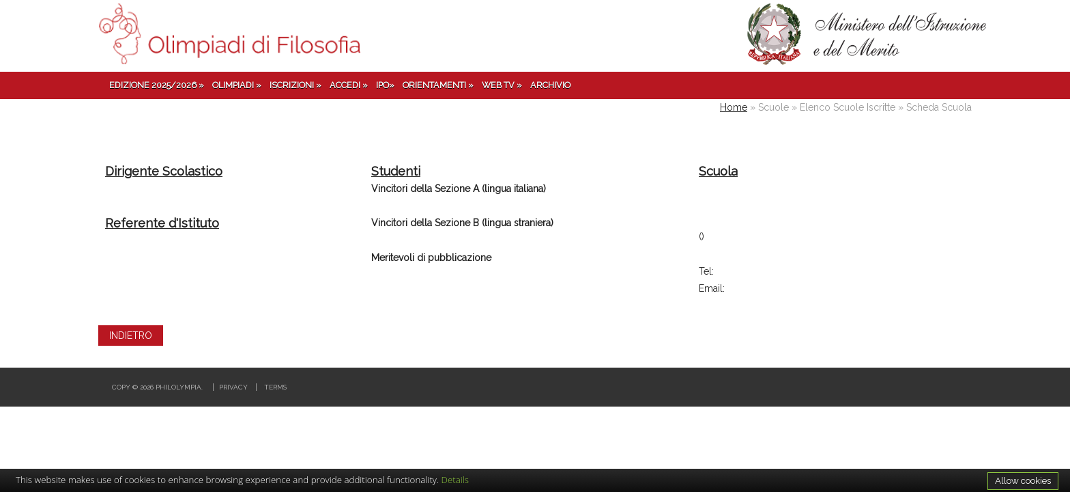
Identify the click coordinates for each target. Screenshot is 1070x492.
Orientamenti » (438, 85)
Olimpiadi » (236, 85)
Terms (275, 387)
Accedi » (349, 85)
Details (455, 480)
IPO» (385, 85)
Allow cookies (1023, 480)
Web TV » (502, 85)
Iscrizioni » (295, 85)
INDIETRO (130, 335)
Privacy (233, 387)
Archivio (550, 85)
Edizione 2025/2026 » (156, 85)
